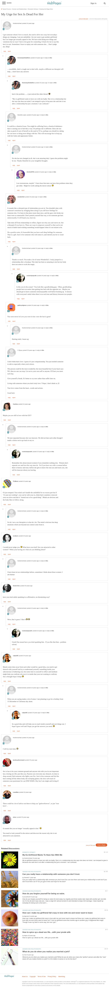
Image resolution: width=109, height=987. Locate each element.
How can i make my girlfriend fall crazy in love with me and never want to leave (57, 913)
